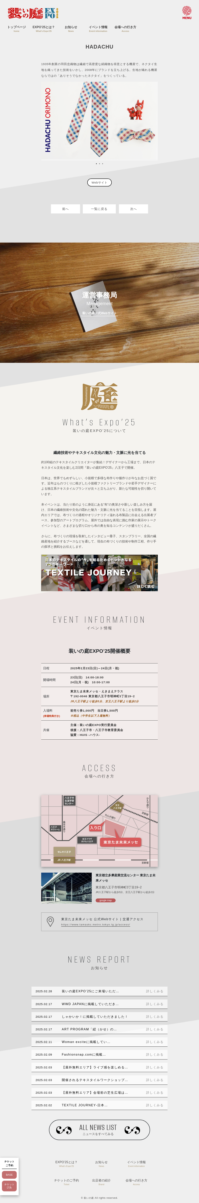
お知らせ (71, 29)
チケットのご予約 (66, 1182)
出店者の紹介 (101, 1182)
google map (106, 900)
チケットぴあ (9, 1186)
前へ (65, 209)
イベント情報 (98, 29)
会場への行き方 (125, 29)
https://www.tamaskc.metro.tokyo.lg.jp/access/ (95, 924)
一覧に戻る (99, 209)
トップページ (16, 29)
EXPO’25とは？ (43, 29)
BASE (9, 1174)
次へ (133, 209)
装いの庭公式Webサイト (99, 313)
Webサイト (99, 182)
